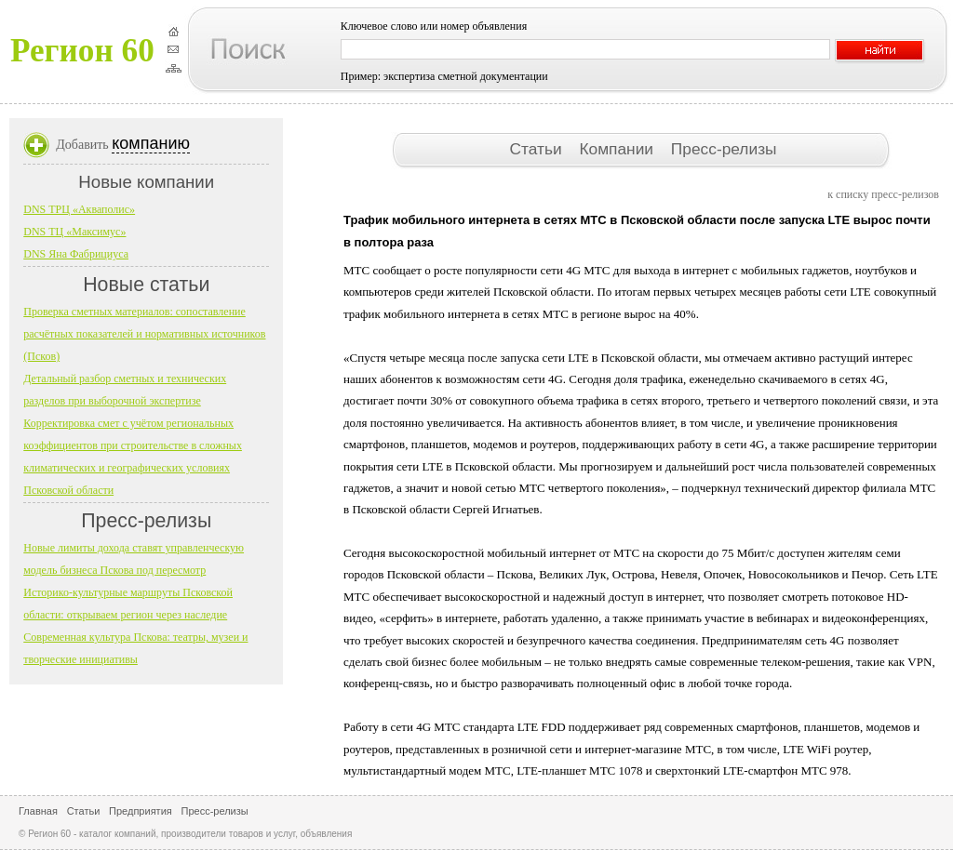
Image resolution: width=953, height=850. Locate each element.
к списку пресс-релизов (883, 194)
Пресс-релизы (724, 148)
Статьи (537, 148)
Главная (38, 811)
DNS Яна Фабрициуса (75, 253)
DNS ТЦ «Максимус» (74, 231)
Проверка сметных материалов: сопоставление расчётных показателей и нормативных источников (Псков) (144, 334)
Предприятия (140, 811)
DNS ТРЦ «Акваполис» (79, 209)
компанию (151, 143)
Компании (618, 148)
